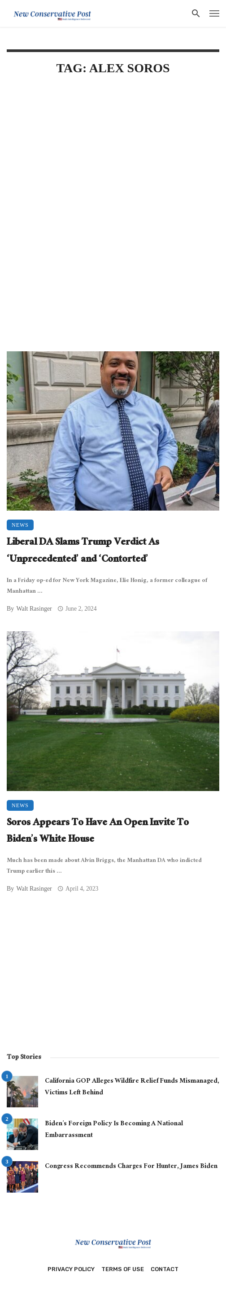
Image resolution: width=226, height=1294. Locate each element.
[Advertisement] (113, 156)
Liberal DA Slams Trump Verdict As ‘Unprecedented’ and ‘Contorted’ (83, 551)
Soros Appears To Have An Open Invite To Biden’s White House (98, 832)
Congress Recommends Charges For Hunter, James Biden (131, 1167)
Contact (164, 1269)
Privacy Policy (71, 1269)
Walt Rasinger (34, 608)
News (20, 525)
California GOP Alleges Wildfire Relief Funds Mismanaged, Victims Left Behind (132, 1087)
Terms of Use (122, 1269)
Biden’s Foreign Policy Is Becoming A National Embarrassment (114, 1130)
